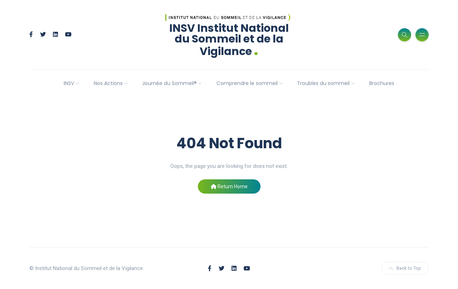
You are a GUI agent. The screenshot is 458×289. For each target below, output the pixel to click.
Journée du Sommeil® (169, 83)
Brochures (381, 83)
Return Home (229, 186)
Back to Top (405, 268)
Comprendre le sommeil (247, 83)
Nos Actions (108, 83)
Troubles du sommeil (323, 83)
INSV (69, 83)
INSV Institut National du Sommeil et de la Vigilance (229, 40)
